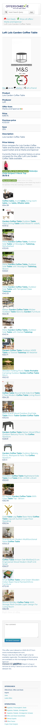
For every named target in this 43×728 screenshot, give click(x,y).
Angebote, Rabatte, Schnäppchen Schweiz (19, 713)
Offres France (10, 721)
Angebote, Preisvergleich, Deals (15, 707)
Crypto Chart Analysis (11, 724)
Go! (31, 12)
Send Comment (12, 640)
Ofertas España (10, 718)
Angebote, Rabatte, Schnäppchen (16, 710)
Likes (6, 695)
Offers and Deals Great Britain (15, 716)
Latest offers (8, 698)
